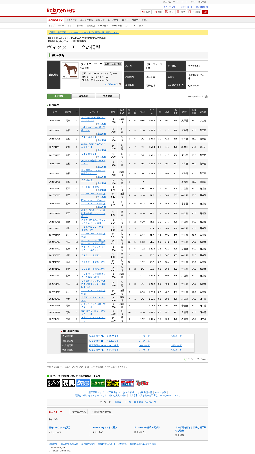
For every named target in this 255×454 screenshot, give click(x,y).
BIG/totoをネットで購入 (105, 427)
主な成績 (107, 96)
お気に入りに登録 (113, 64)
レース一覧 (144, 336)
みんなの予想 (86, 20)
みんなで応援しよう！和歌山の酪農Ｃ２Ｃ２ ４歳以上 (93, 213)
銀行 (193, 2)
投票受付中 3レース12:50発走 (104, 350)
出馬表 (61, 25)
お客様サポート (186, 7)
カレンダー (130, 25)
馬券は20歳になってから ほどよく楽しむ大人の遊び (100, 395)
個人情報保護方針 (69, 443)
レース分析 (103, 25)
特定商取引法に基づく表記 (143, 443)
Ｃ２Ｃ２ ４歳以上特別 (93, 262)
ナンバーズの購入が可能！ (147, 427)
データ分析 (117, 25)
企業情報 (53, 443)
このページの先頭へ (198, 359)
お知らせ (100, 20)
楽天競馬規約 (88, 443)
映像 (141, 25)
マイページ (71, 20)
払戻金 (80, 25)
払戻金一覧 (176, 336)
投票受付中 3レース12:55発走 (104, 336)
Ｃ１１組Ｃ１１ (90, 137)
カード (184, 2)
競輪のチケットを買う (60, 427)
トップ (52, 25)
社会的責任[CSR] (106, 443)
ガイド (125, 20)
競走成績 (91, 25)
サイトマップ (169, 7)
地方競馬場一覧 (144, 392)
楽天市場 (202, 2)
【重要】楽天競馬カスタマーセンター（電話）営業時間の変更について (84, 32)
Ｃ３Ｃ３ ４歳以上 (91, 187)
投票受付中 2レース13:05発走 (104, 345)
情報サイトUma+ (140, 20)
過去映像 (101, 124)
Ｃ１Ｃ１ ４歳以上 (91, 255)
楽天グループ (169, 2)
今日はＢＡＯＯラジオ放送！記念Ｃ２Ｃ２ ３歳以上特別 (93, 283)
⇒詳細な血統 (111, 84)
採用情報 (122, 443)
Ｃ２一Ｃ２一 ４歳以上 (93, 193)
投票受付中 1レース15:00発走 (104, 341)
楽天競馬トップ (55, 20)
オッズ (71, 25)
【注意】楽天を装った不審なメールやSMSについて (154, 395)
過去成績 (83, 96)
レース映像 (160, 392)
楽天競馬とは (202, 7)
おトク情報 (113, 20)
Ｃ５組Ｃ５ (87, 180)
